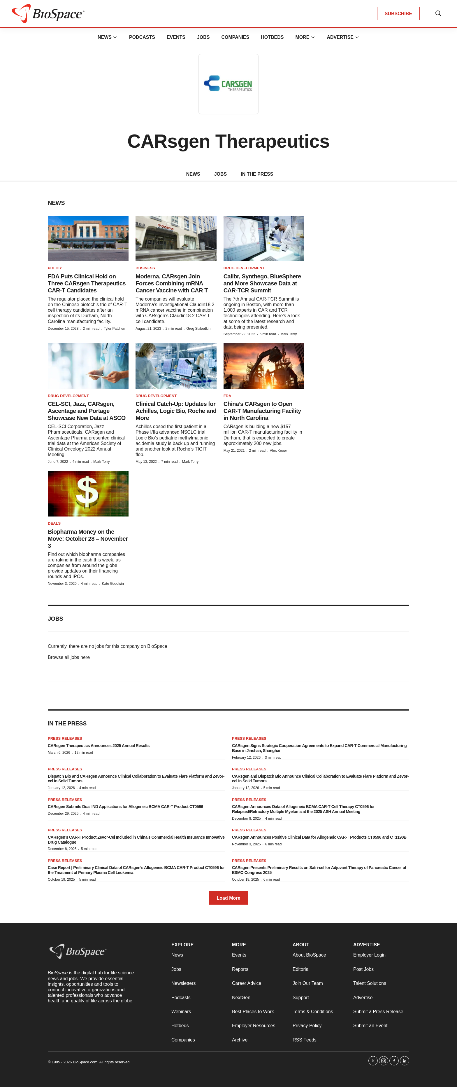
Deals (54, 523)
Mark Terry (288, 334)
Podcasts (142, 37)
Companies (235, 37)
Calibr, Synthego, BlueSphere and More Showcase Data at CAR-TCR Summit (262, 283)
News (105, 37)
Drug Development (244, 268)
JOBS (220, 174)
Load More (228, 898)
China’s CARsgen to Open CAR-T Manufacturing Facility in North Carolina (262, 411)
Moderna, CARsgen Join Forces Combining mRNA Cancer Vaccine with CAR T (172, 283)
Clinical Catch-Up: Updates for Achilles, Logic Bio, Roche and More (176, 411)
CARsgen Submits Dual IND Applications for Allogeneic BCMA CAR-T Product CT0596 (125, 806)
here (85, 657)
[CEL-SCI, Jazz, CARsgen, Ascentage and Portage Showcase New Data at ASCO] (88, 366)
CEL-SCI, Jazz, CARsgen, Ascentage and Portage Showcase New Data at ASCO (87, 411)
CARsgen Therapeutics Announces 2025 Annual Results (99, 745)
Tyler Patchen (114, 329)
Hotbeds (272, 37)
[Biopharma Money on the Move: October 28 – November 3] (88, 494)
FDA (227, 396)
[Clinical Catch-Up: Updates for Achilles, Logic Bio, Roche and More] (176, 366)
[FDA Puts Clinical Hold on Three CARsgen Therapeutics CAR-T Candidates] (88, 238)
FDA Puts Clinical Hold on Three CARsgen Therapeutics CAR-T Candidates (87, 283)
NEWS (193, 174)
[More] (115, 37)
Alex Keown (279, 451)
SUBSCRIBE (398, 13)
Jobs (203, 37)
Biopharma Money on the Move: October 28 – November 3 (88, 538)
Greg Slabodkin (198, 329)
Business (145, 268)
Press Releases (65, 738)
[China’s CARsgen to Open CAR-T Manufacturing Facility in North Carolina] (264, 366)
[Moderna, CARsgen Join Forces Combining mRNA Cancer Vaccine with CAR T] (176, 238)
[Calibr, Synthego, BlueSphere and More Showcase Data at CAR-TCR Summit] (264, 238)
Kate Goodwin (113, 584)
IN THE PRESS (257, 174)
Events (176, 37)
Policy (55, 268)
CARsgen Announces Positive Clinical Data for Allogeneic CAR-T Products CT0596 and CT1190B (319, 837)
